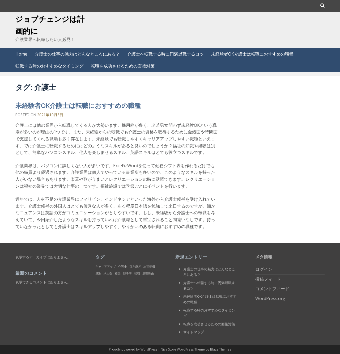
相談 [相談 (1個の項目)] (118, 273)
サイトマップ (193, 332)
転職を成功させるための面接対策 (123, 66)
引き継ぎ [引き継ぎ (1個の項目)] (135, 266)
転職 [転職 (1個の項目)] (137, 273)
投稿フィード (268, 279)
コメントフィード (272, 289)
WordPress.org (270, 298)
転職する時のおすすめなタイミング (49, 66)
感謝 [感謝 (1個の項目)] (98, 273)
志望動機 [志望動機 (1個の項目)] (149, 266)
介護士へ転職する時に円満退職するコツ (165, 54)
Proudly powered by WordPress (133, 349)
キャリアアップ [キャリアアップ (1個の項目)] (105, 266)
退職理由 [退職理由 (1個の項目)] (148, 273)
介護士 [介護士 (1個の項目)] (122, 266)
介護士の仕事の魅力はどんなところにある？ (77, 54)
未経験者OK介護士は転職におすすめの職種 (252, 54)
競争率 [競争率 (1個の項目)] (127, 273)
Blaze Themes (220, 349)
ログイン (263, 269)
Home (21, 54)
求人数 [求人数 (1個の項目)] (108, 273)
